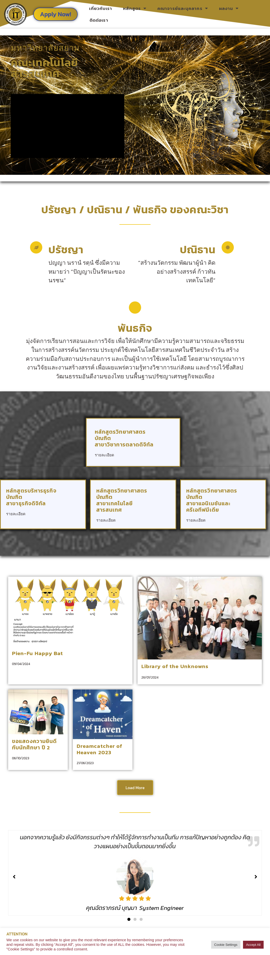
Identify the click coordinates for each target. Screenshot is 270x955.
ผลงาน (229, 8)
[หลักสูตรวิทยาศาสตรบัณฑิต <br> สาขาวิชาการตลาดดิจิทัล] (164, 451)
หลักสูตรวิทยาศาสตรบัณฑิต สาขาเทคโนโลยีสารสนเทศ (121, 500)
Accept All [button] (253, 945)
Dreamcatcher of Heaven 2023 (100, 749)
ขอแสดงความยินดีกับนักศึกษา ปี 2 (34, 744)
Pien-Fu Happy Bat (37, 653)
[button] (128, 919)
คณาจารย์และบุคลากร (182, 8)
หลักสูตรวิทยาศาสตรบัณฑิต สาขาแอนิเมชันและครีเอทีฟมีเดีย (211, 500)
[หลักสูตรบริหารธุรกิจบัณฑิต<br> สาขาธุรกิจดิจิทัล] (73, 510)
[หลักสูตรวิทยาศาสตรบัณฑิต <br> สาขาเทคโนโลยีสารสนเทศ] (163, 516)
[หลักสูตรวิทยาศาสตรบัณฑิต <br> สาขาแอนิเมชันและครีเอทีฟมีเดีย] (253, 516)
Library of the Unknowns (174, 666)
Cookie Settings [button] (225, 945)
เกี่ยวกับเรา (100, 8)
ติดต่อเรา (99, 20)
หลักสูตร (134, 8)
